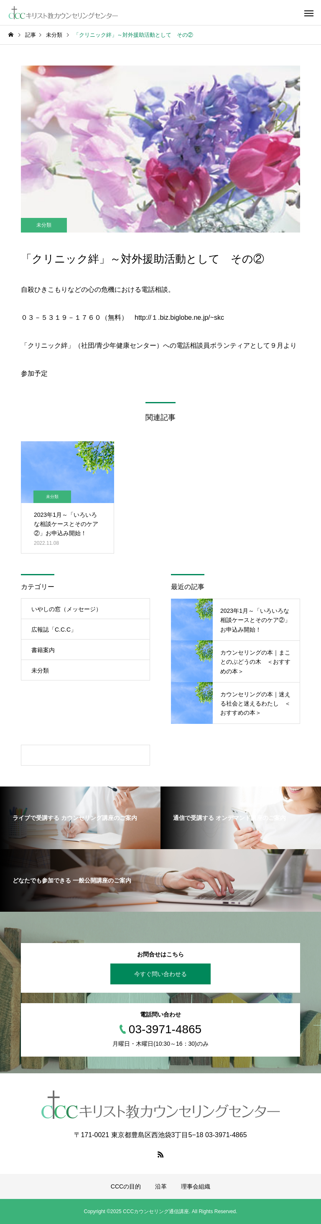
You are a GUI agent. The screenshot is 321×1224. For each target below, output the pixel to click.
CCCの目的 (126, 1186)
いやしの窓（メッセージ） (66, 609)
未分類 (43, 225)
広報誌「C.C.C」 (53, 629)
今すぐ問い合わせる (160, 974)
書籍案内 (43, 650)
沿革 (161, 1186)
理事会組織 (195, 1186)
